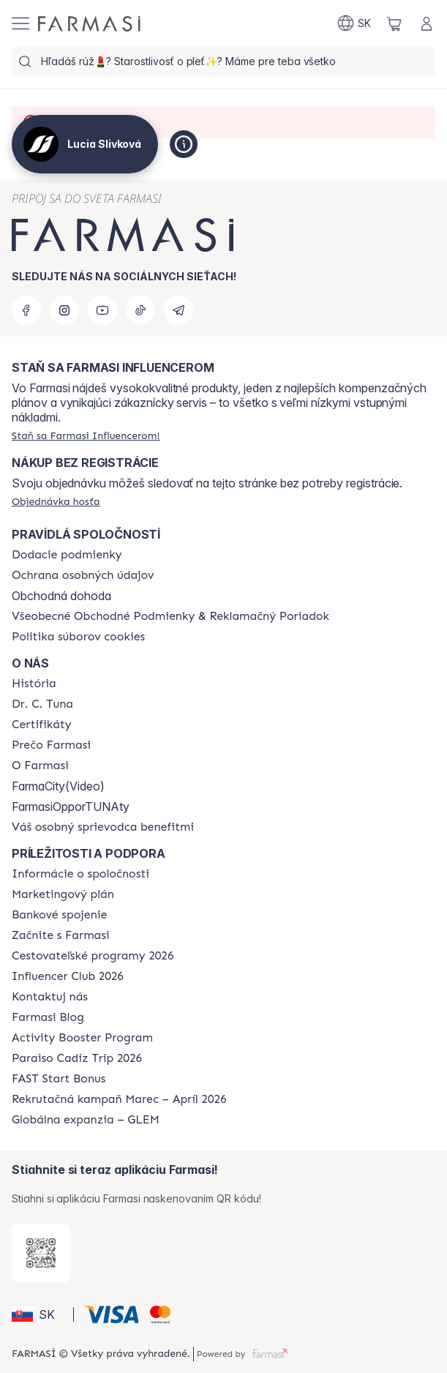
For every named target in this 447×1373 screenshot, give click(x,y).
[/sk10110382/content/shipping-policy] (67, 554)
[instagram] (64, 310)
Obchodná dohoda (61, 595)
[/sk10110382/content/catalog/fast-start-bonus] (58, 1078)
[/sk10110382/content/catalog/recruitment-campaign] (119, 1099)
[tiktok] (140, 310)
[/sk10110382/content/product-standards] (42, 724)
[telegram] (178, 310)
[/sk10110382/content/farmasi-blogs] (48, 1017)
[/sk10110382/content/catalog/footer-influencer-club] (68, 976)
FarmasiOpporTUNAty (70, 806)
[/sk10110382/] (89, 23)
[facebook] (26, 310)
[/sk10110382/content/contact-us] (50, 996)
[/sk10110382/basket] (394, 23)
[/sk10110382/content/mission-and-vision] (42, 704)
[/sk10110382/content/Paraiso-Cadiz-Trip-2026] (77, 1058)
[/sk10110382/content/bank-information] (59, 915)
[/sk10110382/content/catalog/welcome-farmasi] (103, 827)
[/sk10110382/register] (86, 435)
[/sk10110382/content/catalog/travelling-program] (92, 956)
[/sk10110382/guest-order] (56, 501)
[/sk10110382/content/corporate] (80, 874)
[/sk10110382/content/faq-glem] (85, 1119)
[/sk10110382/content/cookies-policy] (78, 636)
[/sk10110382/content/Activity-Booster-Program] (82, 1037)
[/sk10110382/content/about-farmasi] (34, 683)
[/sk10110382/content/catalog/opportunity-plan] (63, 894)
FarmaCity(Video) (58, 786)
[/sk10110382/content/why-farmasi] (51, 745)
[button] (40, 1314)
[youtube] (102, 310)
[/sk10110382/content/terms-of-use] (170, 616)
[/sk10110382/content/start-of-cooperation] (61, 935)
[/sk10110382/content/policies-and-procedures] (83, 575)
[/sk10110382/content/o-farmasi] (40, 765)
